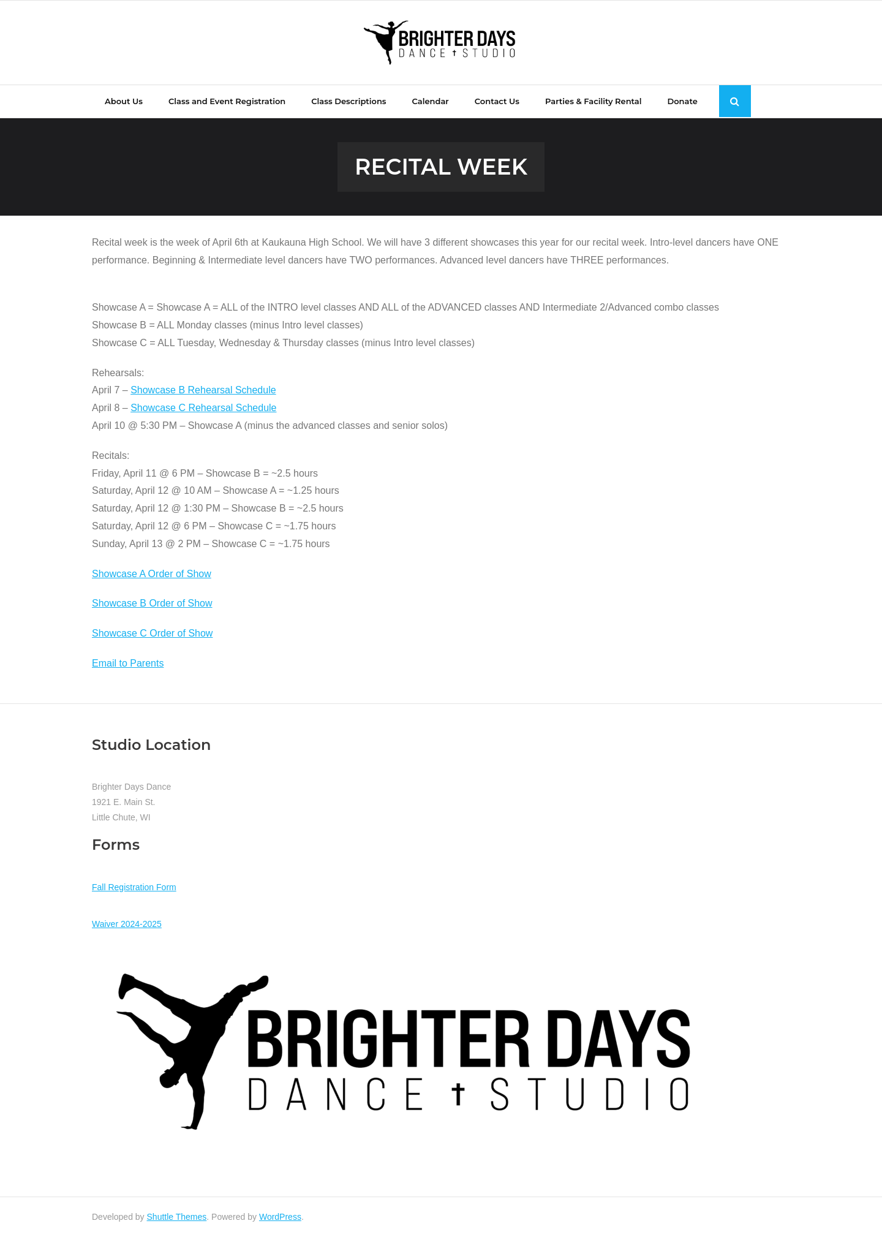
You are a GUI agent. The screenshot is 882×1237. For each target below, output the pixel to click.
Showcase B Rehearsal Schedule (203, 390)
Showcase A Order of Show (151, 574)
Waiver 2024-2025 (127, 924)
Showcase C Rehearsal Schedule (203, 408)
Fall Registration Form (134, 887)
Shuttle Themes (177, 1217)
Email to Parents (128, 663)
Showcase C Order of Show (152, 633)
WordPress (280, 1217)
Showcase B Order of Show (152, 603)
